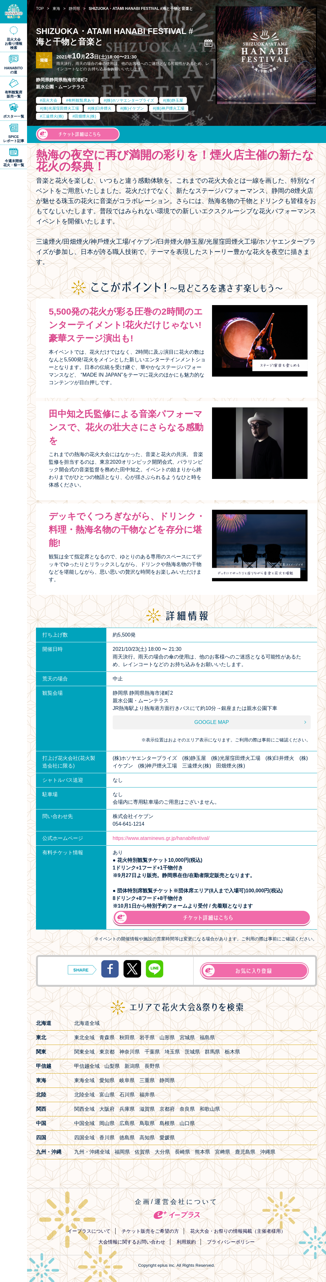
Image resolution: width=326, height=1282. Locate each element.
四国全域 (84, 1137)
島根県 (167, 1123)
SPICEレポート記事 (13, 139)
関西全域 (84, 1109)
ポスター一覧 (13, 116)
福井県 (147, 1094)
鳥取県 (147, 1123)
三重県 (147, 1080)
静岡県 (167, 1080)
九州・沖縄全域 (92, 1152)
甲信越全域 (87, 1066)
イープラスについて (88, 1231)
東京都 (107, 1051)
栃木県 (232, 1051)
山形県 (167, 1037)
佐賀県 (142, 1152)
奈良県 (187, 1109)
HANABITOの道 (13, 70)
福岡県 (122, 1152)
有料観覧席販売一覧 (13, 94)
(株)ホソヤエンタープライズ (130, 100)
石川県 (127, 1094)
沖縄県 (267, 1152)
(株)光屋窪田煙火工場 (60, 108)
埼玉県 (172, 1051)
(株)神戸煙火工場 (169, 108)
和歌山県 (210, 1109)
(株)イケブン (133, 108)
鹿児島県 (245, 1152)
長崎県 (182, 1152)
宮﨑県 (222, 1152)
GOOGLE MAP (212, 722)
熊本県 (202, 1152)
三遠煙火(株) (53, 116)
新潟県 (132, 1066)
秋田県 (127, 1037)
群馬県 (212, 1051)
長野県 (152, 1066)
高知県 (147, 1137)
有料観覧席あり (81, 100)
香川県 (107, 1137)
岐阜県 (127, 1080)
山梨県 (112, 1066)
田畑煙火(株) (85, 116)
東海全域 (84, 1080)
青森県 (107, 1037)
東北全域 (84, 1037)
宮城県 (187, 1037)
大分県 (162, 1152)
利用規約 (186, 1241)
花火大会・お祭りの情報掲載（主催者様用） (238, 1231)
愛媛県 (167, 1137)
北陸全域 (84, 1094)
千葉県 (152, 1051)
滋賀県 (147, 1109)
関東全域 (84, 1051)
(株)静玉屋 (174, 100)
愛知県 (107, 1080)
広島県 (127, 1123)
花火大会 (49, 100)
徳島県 (127, 1137)
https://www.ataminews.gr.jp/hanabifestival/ (161, 838)
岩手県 (147, 1037)
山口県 (187, 1123)
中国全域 (84, 1123)
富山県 (107, 1094)
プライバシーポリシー (231, 1241)
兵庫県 (127, 1109)
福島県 (207, 1037)
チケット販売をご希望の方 (150, 1231)
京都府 (167, 1109)
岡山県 (107, 1123)
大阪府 (107, 1109)
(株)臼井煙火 (100, 108)
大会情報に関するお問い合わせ (131, 1241)
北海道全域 (87, 1023)
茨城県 (192, 1051)
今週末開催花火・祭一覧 (13, 163)
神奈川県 (129, 1051)
